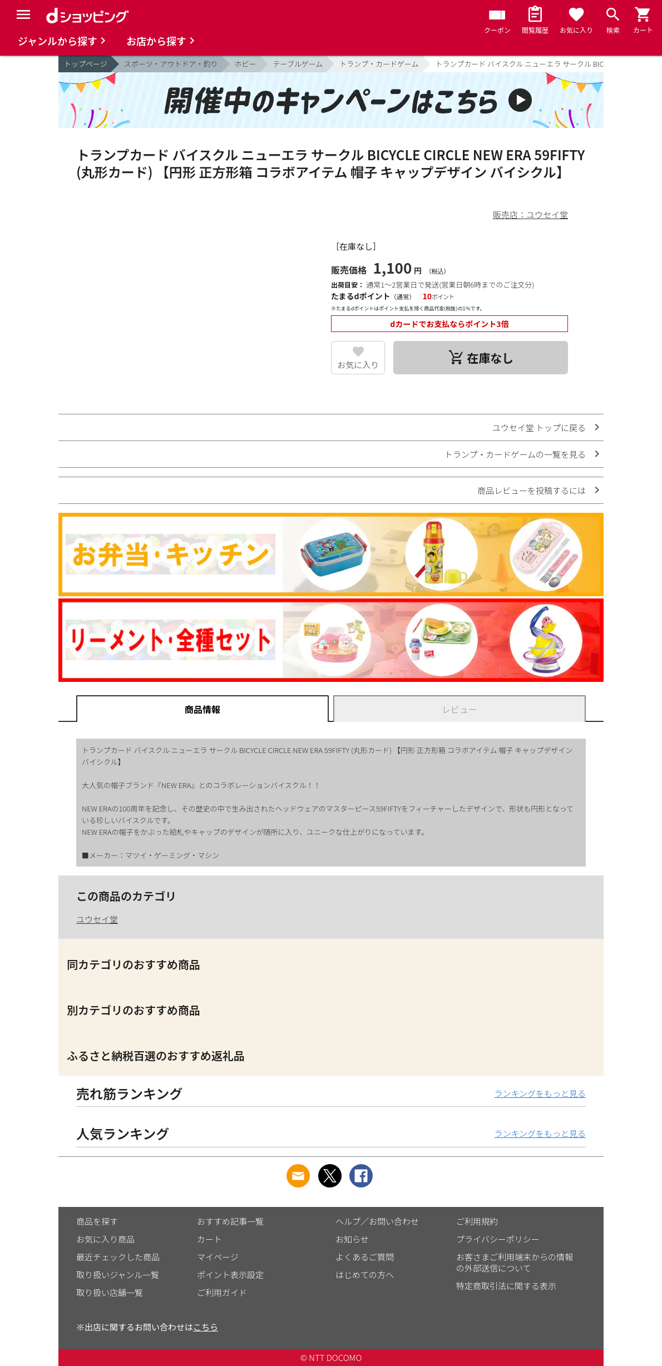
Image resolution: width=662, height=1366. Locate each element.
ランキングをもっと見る (540, 1093)
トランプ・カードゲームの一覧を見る (515, 454)
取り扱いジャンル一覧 (117, 1274)
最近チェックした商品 (118, 1257)
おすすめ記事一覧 (230, 1221)
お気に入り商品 (105, 1239)
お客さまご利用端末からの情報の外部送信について (514, 1262)
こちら (205, 1327)
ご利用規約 (477, 1221)
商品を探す (97, 1221)
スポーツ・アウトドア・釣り (171, 63)
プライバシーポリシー (498, 1239)
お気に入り (358, 364)
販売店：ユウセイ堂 (530, 214)
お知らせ (352, 1239)
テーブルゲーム (298, 63)
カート (209, 1239)
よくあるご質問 (364, 1257)
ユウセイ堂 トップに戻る (539, 427)
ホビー (245, 63)
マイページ (218, 1257)
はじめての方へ (364, 1274)
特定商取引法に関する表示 (506, 1285)
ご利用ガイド (222, 1292)
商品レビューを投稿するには (531, 490)
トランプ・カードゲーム (378, 63)
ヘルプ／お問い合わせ (377, 1221)
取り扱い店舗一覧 (109, 1292)
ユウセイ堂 (97, 919)
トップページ (85, 63)
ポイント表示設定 (230, 1274)
